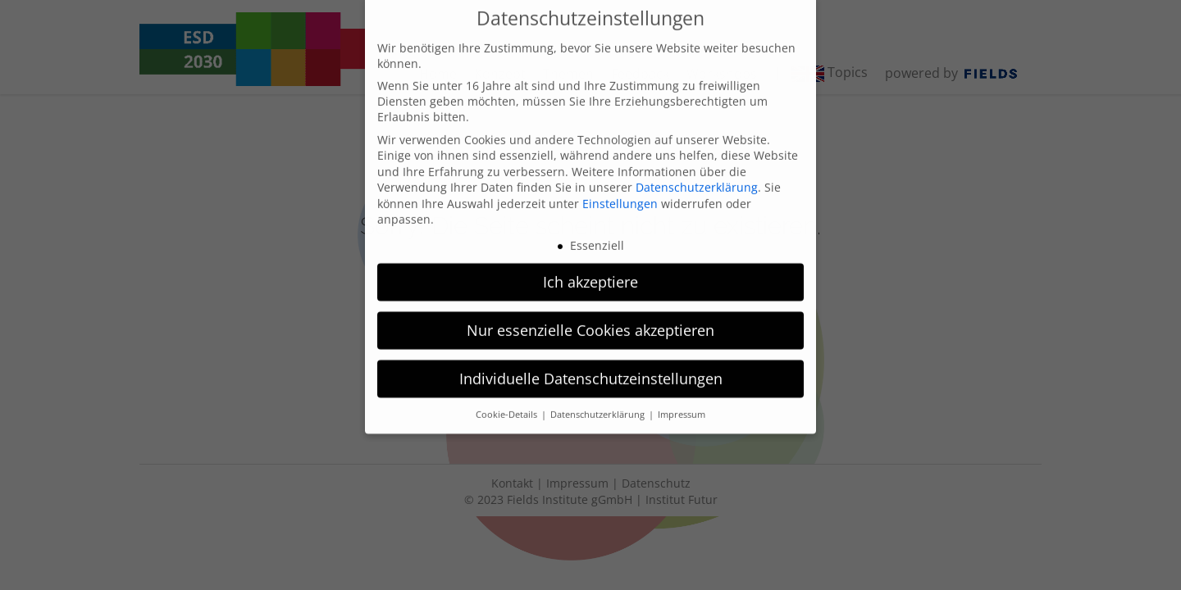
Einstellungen (620, 185)
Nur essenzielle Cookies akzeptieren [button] (590, 311)
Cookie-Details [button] (508, 396)
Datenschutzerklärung (697, 168)
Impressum (681, 396)
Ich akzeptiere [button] (590, 263)
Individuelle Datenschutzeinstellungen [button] (591, 360)
